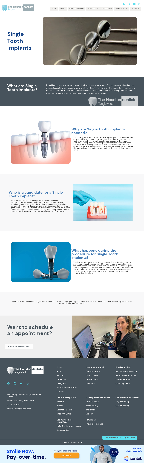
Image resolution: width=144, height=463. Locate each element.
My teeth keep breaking (126, 371)
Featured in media (76, 9)
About (62, 9)
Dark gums (91, 384)
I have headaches (124, 380)
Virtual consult (92, 402)
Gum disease (92, 375)
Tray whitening (122, 402)
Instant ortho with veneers (69, 426)
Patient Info (107, 9)
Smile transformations (67, 388)
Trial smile (90, 410)
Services (61, 375)
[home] (18, 7)
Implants (60, 402)
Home (54, 9)
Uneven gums (92, 380)
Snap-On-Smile (64, 414)
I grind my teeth (123, 384)
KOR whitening (122, 406)
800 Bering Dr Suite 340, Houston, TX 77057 (24, 396)
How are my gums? (95, 367)
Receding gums (93, 371)
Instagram (61, 384)
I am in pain (91, 420)
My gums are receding (126, 375)
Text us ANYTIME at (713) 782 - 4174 (119, 438)
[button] (93, 9)
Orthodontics (63, 430)
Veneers (90, 414)
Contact (135, 9)
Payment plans (122, 9)
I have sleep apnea (94, 424)
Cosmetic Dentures (66, 410)
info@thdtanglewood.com (19, 409)
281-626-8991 (13, 405)
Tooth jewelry (92, 406)
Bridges (60, 406)
